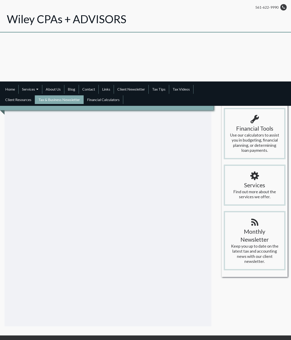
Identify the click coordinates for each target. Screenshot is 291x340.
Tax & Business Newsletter (59, 99)
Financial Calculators (103, 99)
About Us (53, 89)
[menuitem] (10, 89)
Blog (71, 89)
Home (10, 89)
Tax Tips (159, 89)
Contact (88, 89)
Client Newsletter (131, 89)
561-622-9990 (271, 7)
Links (106, 89)
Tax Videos (181, 89)
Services (28, 89)
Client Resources (18, 99)
